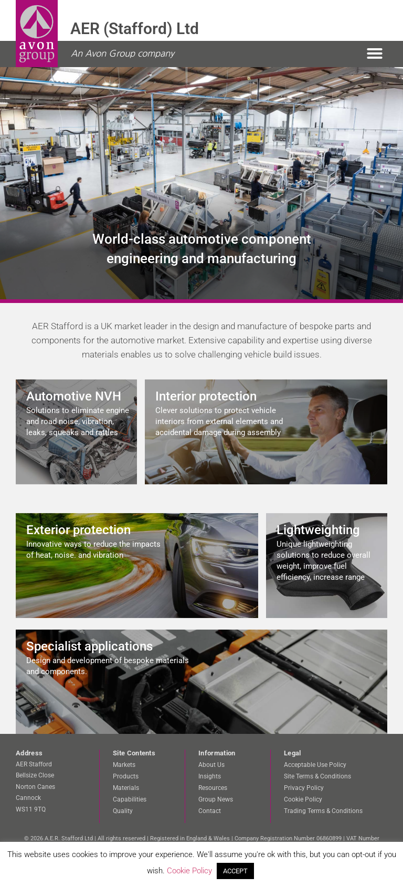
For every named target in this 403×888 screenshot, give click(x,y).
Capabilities (129, 799)
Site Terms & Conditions (317, 776)
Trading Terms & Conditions (323, 811)
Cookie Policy (303, 799)
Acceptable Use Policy (315, 764)
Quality (123, 811)
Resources (212, 788)
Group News (215, 799)
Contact (209, 811)
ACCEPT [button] (235, 871)
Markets (124, 764)
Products (126, 776)
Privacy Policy (304, 788)
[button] (374, 53)
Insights (209, 776)
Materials (126, 788)
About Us (211, 764)
